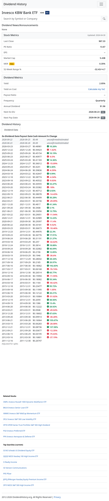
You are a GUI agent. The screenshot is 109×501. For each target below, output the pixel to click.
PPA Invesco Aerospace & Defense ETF (19, 436)
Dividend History (15, 4)
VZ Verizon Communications (15, 468)
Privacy (57, 497)
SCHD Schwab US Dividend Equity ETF (18, 450)
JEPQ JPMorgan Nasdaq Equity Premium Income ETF (24, 479)
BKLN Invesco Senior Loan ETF (15, 407)
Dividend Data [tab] (11, 129)
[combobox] (51, 18)
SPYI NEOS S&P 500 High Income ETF (18, 485)
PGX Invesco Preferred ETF (14, 431)
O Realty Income (10, 462)
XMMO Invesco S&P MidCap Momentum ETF (21, 413)
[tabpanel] (54, 239)
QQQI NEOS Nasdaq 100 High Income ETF (20, 456)
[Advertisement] (54, 366)
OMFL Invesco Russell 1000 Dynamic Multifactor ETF (24, 402)
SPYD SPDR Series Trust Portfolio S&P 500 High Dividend (26, 425)
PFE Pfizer (7, 473)
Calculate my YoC (96, 89)
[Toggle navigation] (101, 4)
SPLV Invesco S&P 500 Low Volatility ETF (19, 419)
